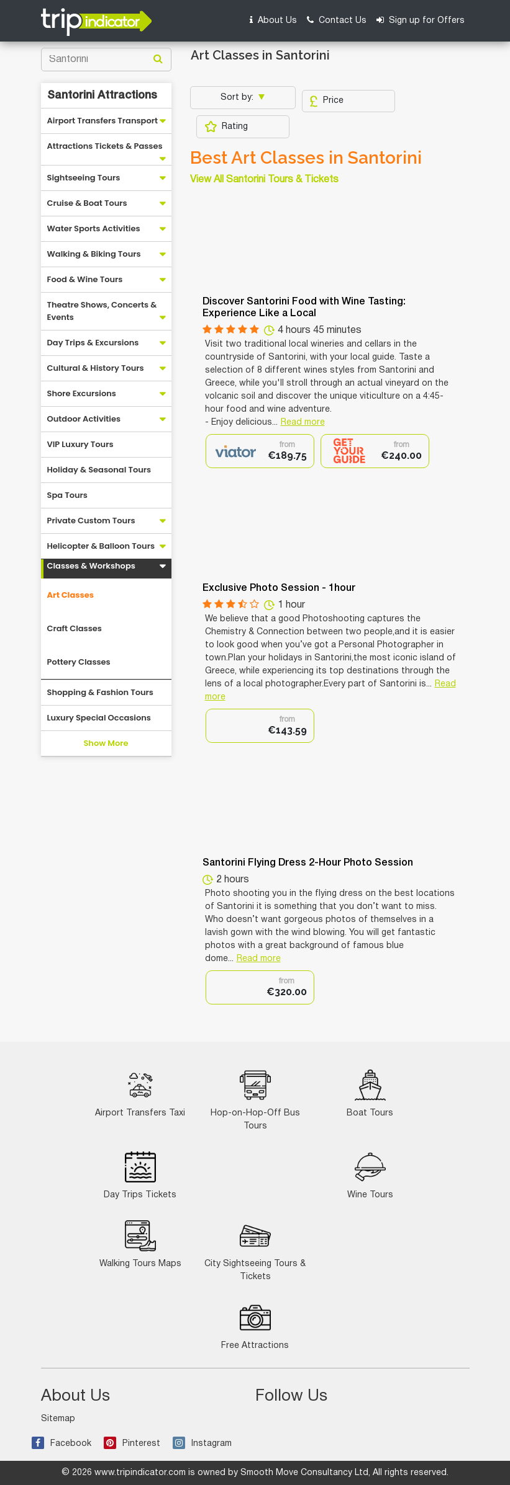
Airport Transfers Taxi (140, 1093)
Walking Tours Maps (140, 1244)
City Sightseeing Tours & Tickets (255, 1250)
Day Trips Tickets (140, 1175)
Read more (303, 423)
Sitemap (58, 1419)
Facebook (61, 1444)
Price (326, 101)
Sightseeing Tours (84, 178)
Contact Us (337, 20)
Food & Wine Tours (85, 279)
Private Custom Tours (91, 520)
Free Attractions (255, 1326)
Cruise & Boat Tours (87, 203)
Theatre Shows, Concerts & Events (102, 311)
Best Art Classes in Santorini (306, 158)
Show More (105, 743)
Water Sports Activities (93, 228)
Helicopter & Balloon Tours (101, 546)
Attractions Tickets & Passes (105, 146)
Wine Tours (370, 1175)
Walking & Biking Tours (94, 254)
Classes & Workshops (91, 566)
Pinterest (132, 1444)
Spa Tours (67, 495)
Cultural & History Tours (95, 368)
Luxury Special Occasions (99, 718)
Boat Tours (370, 1093)
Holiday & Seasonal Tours (99, 470)
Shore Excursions (81, 393)
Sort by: (238, 98)
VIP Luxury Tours (80, 444)
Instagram (202, 1444)
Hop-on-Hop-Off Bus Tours (255, 1100)
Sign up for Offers (420, 20)
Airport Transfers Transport (102, 120)
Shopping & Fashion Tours (100, 692)
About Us (273, 20)
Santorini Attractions (102, 95)
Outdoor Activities (84, 419)
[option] (260, 451)
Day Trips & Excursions (93, 342)
